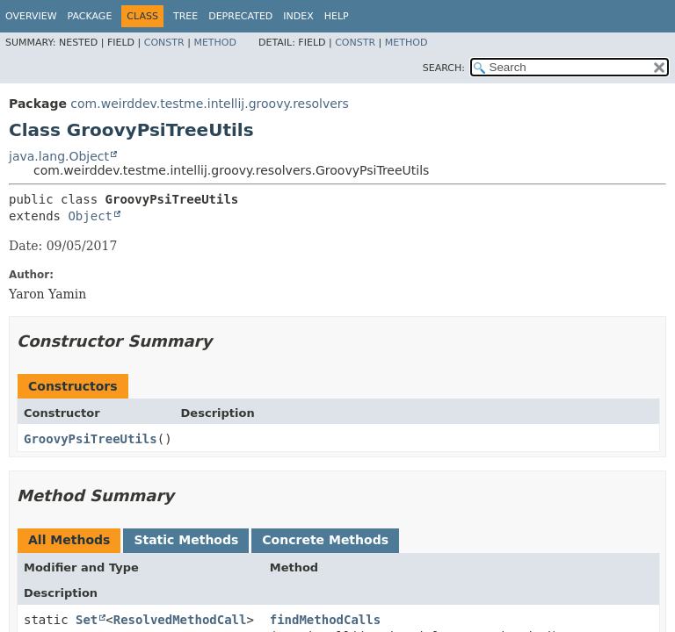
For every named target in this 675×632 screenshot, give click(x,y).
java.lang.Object (59, 156)
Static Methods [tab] (186, 540)
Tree (185, 16)
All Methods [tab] (69, 540)
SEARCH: (444, 68)
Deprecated (240, 16)
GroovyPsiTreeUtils (90, 439)
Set (87, 620)
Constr (164, 42)
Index (298, 16)
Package (90, 16)
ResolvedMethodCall (180, 620)
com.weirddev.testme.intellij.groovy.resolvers (209, 104)
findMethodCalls (325, 620)
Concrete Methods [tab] (325, 540)
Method (214, 42)
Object (90, 216)
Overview (31, 16)
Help (336, 16)
